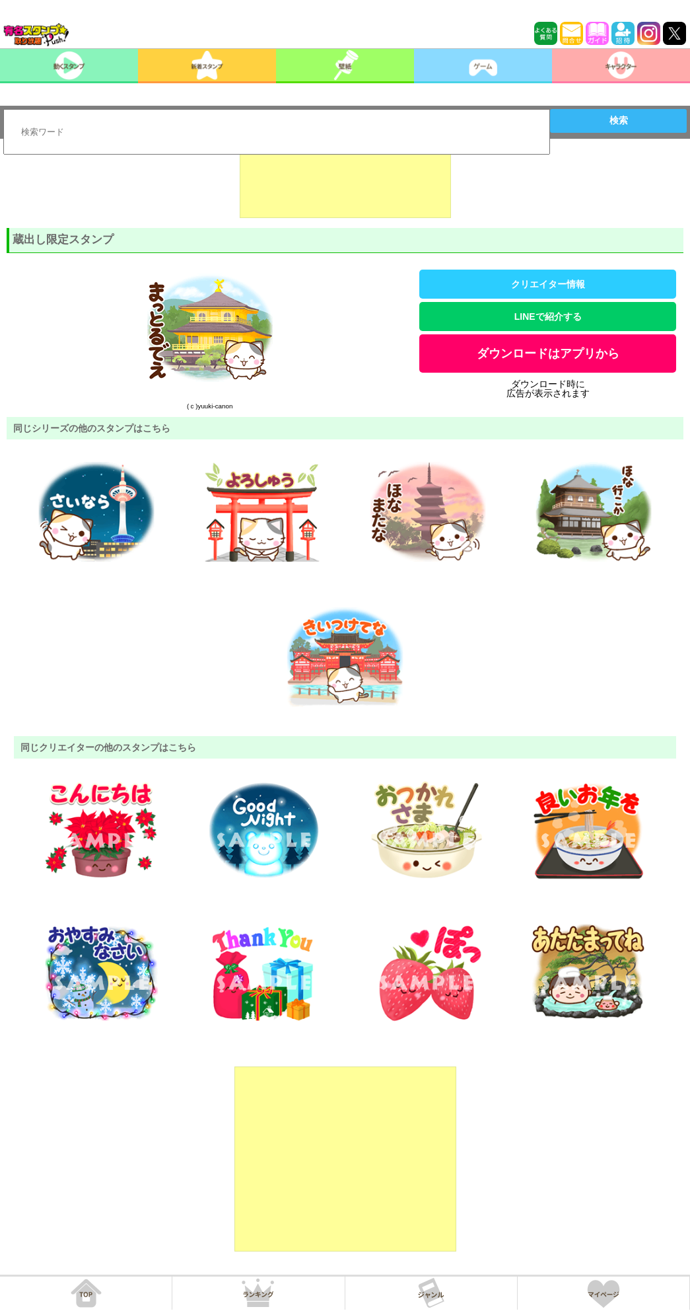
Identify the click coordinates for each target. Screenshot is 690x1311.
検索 (618, 120)
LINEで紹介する (548, 316)
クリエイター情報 (548, 284)
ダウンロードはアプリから (548, 353)
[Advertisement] (345, 185)
